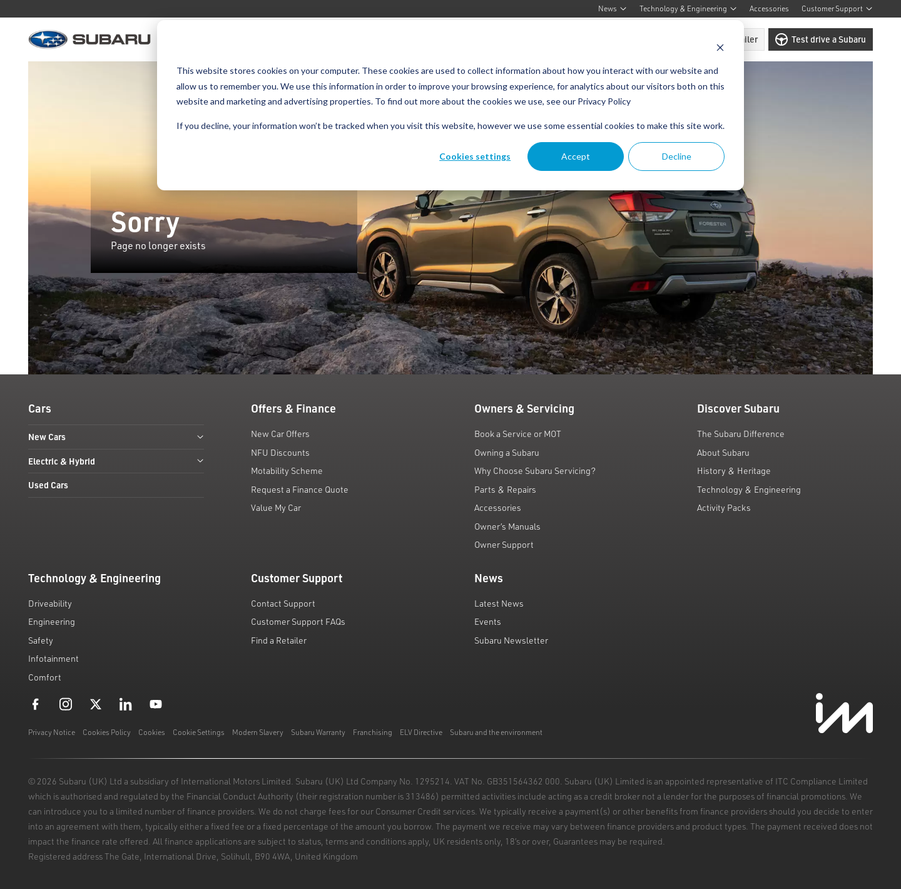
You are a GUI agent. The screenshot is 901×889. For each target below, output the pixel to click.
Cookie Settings (199, 732)
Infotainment (53, 658)
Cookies (151, 732)
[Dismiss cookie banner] (720, 47)
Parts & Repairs (505, 489)
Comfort (44, 677)
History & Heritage (734, 470)
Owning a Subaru (506, 452)
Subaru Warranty (318, 732)
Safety (40, 640)
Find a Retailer (279, 640)
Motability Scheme (287, 470)
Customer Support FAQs (298, 621)
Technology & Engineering (688, 8)
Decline (676, 156)
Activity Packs (724, 507)
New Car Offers (280, 433)
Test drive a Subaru (820, 39)
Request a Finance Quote (300, 489)
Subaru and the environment (496, 732)
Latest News (499, 603)
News (612, 8)
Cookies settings (475, 156)
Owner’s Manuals (507, 526)
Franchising (372, 732)
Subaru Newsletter (511, 640)
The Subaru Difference (741, 433)
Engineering (51, 621)
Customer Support (837, 8)
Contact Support (283, 603)
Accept (575, 156)
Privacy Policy (604, 101)
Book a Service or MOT (517, 433)
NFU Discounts (280, 452)
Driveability (50, 603)
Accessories (769, 8)
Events (487, 621)
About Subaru (723, 452)
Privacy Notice (51, 732)
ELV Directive (421, 732)
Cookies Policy (107, 732)
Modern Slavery (257, 732)
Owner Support (504, 544)
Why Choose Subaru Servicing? (535, 470)
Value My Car (276, 507)
